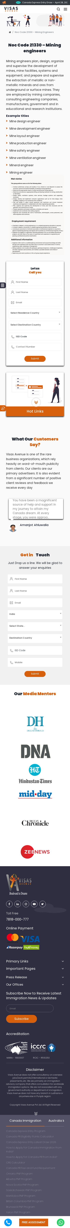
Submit (35, 358)
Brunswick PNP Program (20, 1207)
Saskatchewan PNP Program (24, 1190)
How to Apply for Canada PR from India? (31, 1157)
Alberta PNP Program (19, 1179)
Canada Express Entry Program (25, 1131)
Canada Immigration (25, 1120)
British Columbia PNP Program (24, 1201)
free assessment (33, 1222)
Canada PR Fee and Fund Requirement (30, 1168)
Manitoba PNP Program (20, 1196)
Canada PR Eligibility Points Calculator (30, 1136)
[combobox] (35, 313)
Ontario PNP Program (19, 1173)
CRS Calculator (15, 1162)
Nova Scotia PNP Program (22, 1184)
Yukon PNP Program (18, 1212)
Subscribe (21, 1019)
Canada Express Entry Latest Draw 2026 (31, 1142)
